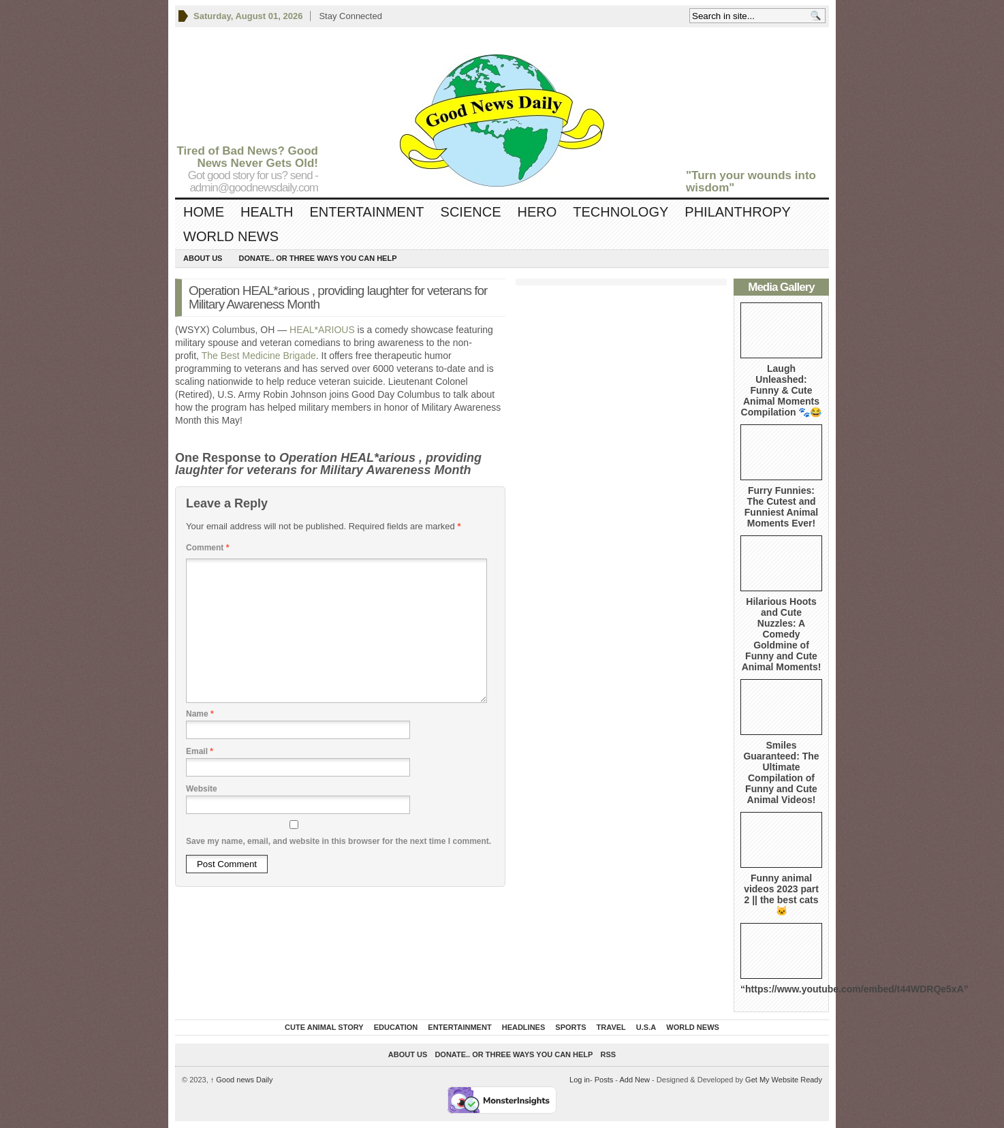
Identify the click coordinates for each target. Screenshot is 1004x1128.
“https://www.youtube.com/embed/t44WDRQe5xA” (854, 989)
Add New (634, 1080)
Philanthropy (738, 211)
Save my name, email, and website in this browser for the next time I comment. (338, 841)
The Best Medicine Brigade (259, 355)
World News (231, 236)
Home (203, 211)
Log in (579, 1080)
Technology (620, 211)
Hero (536, 211)
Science (471, 211)
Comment (207, 547)
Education (396, 1027)
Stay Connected (350, 16)
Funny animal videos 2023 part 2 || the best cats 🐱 (781, 894)
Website (201, 789)
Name (200, 714)
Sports (570, 1027)
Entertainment (366, 211)
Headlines (524, 1027)
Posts (604, 1080)
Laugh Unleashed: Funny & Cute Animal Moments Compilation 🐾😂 (781, 390)
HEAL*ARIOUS (322, 329)
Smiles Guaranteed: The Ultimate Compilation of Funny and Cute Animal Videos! (781, 772)
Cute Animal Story (324, 1027)
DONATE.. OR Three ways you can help (317, 258)
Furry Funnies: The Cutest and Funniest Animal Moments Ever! (781, 507)
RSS (608, 1054)
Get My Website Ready (783, 1080)
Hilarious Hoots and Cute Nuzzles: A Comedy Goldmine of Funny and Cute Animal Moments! (781, 634)
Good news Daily (241, 1080)
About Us (202, 258)
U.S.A (646, 1027)
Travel (611, 1027)
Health (266, 211)
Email (199, 751)
